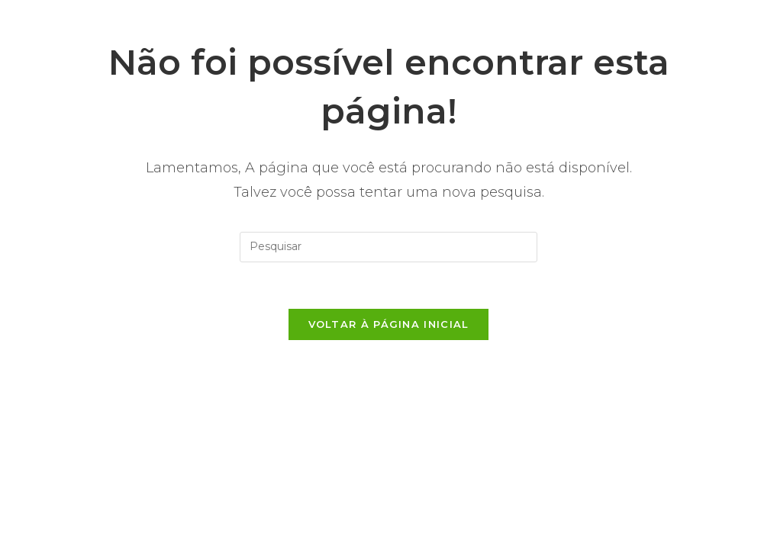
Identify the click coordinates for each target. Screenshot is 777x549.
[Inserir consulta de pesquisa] (388, 247)
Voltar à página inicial (388, 324)
